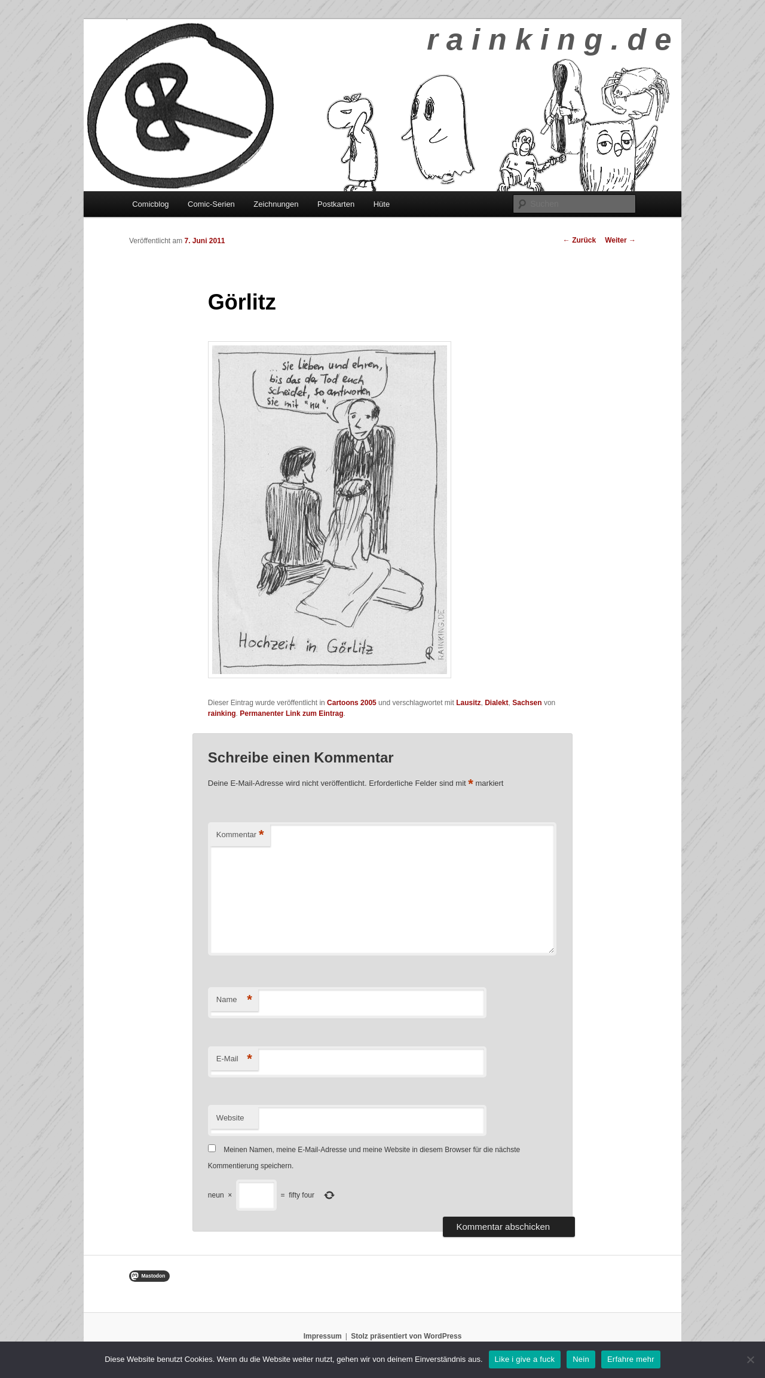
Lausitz (468, 703)
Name (234, 1000)
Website (230, 1117)
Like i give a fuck (525, 1359)
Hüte (382, 204)
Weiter (620, 240)
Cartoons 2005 (352, 703)
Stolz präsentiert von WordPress (406, 1336)
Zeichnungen (275, 204)
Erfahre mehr (630, 1359)
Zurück (579, 240)
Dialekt (496, 703)
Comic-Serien (211, 204)
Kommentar (240, 835)
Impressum (323, 1336)
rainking (222, 713)
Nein (581, 1359)
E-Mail (234, 1059)
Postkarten (335, 204)
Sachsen (526, 703)
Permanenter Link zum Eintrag (291, 713)
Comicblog (150, 204)
